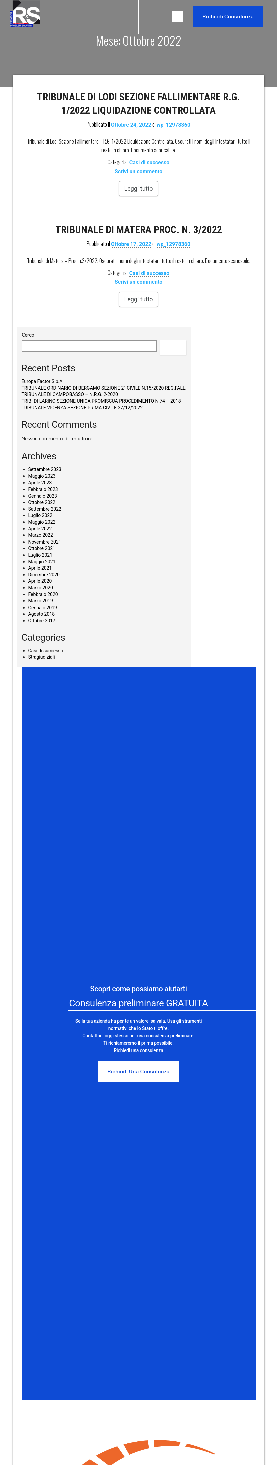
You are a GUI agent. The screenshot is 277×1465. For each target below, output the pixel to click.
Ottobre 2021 (41, 548)
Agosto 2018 (41, 614)
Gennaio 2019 (42, 607)
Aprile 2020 (40, 581)
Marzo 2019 (40, 600)
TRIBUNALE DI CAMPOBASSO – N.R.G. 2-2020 (70, 394)
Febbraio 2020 (43, 594)
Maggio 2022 (42, 522)
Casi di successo (149, 162)
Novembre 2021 (44, 542)
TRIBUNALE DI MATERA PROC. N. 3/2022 (138, 229)
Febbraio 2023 (43, 489)
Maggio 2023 (42, 476)
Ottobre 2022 (41, 502)
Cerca (28, 335)
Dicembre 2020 (44, 574)
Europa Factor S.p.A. (43, 381)
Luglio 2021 (40, 555)
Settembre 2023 (44, 469)
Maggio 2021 (42, 561)
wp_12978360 (173, 125)
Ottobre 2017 (41, 620)
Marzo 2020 (40, 587)
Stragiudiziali (41, 657)
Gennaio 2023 (42, 496)
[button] (177, 16)
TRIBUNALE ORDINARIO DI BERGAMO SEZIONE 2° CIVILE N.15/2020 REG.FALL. (104, 388)
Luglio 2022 (40, 515)
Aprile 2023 (40, 482)
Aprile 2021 (40, 568)
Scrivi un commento (138, 171)
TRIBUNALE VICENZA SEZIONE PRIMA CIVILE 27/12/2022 (82, 407)
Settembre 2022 (44, 509)
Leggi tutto (138, 188)
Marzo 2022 (40, 535)
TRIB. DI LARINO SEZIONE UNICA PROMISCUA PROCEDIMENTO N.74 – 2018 (101, 401)
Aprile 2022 (40, 528)
